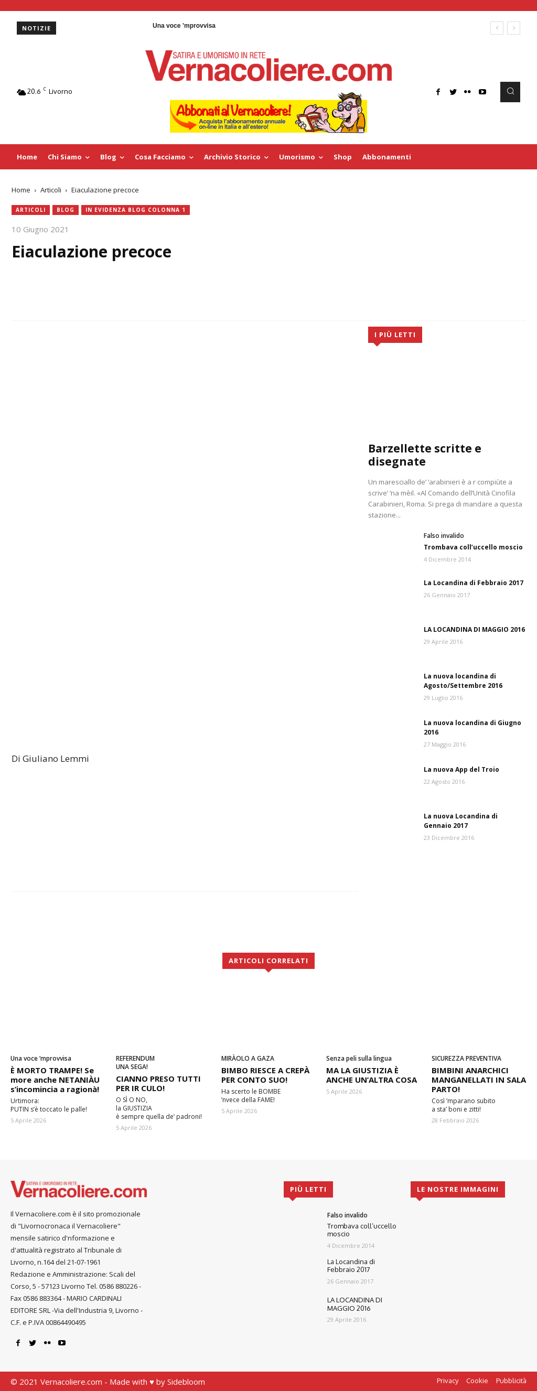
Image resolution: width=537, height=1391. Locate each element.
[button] (510, 92)
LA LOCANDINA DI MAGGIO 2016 (474, 629)
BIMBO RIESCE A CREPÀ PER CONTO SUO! (265, 1075)
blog (65, 210)
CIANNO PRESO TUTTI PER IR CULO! (158, 1083)
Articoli (50, 190)
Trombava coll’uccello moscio (473, 547)
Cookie (477, 1380)
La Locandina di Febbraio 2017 (473, 582)
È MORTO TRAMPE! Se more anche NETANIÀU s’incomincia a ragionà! (55, 1079)
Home (21, 190)
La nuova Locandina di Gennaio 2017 (461, 821)
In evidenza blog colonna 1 (135, 210)
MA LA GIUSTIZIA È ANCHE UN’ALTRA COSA (371, 1075)
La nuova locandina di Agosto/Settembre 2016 (463, 681)
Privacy (447, 1380)
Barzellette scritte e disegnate (424, 455)
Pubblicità (511, 1380)
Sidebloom (186, 1381)
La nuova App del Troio (461, 769)
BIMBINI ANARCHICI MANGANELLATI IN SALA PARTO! (479, 1079)
